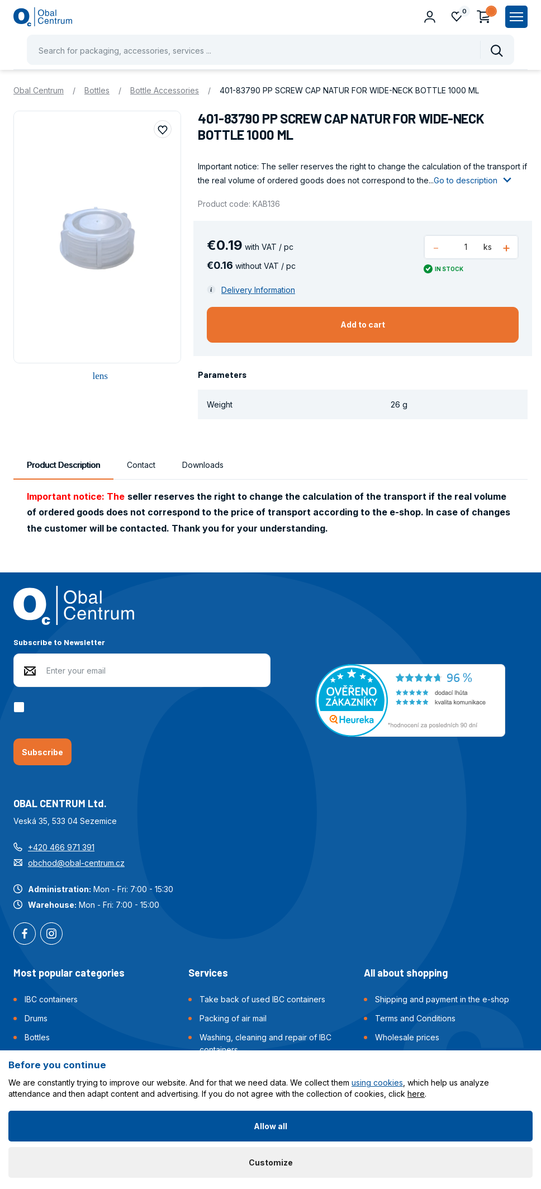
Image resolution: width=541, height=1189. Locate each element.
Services (208, 973)
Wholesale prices (407, 1037)
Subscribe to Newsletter (59, 642)
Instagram (51, 934)
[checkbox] (21, 707)
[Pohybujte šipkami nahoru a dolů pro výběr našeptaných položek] (270, 50)
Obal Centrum (38, 90)
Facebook (24, 934)
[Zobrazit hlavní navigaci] (516, 17)
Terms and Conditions (415, 1018)
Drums (36, 1018)
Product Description (63, 465)
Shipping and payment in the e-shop (442, 999)
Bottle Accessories (164, 90)
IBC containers (51, 999)
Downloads (203, 465)
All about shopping (406, 973)
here (416, 1093)
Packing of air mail (233, 1018)
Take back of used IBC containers (262, 999)
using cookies (377, 1082)
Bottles (97, 90)
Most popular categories (69, 973)
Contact (141, 465)
